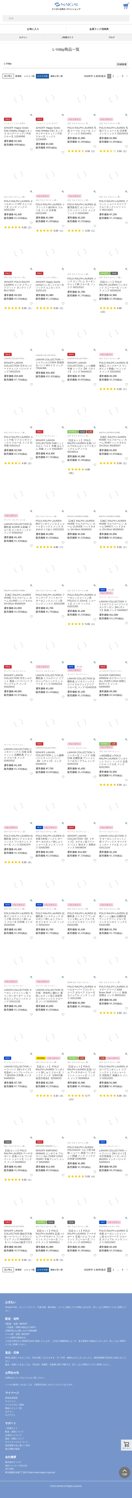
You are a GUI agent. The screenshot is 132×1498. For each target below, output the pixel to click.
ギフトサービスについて (16, 1442)
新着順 (18, 76)
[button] (127, 76)
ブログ (111, 37)
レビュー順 (29, 76)
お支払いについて (13, 1435)
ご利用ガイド (67, 37)
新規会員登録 (11, 1398)
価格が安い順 (56, 76)
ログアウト (10, 1415)
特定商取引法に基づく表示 (17, 1445)
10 (103, 311)
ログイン (23, 37)
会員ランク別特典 (99, 29)
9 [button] (122, 76)
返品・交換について (14, 1438)
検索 (5, 18)
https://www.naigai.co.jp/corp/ (41, 1472)
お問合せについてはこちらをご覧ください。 (25, 1378)
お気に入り (33, 29)
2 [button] (113, 76)
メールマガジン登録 (14, 1405)
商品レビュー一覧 (13, 1408)
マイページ (10, 1401)
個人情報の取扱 (12, 1449)
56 (71, 473)
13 (71, 1099)
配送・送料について (14, 1431)
